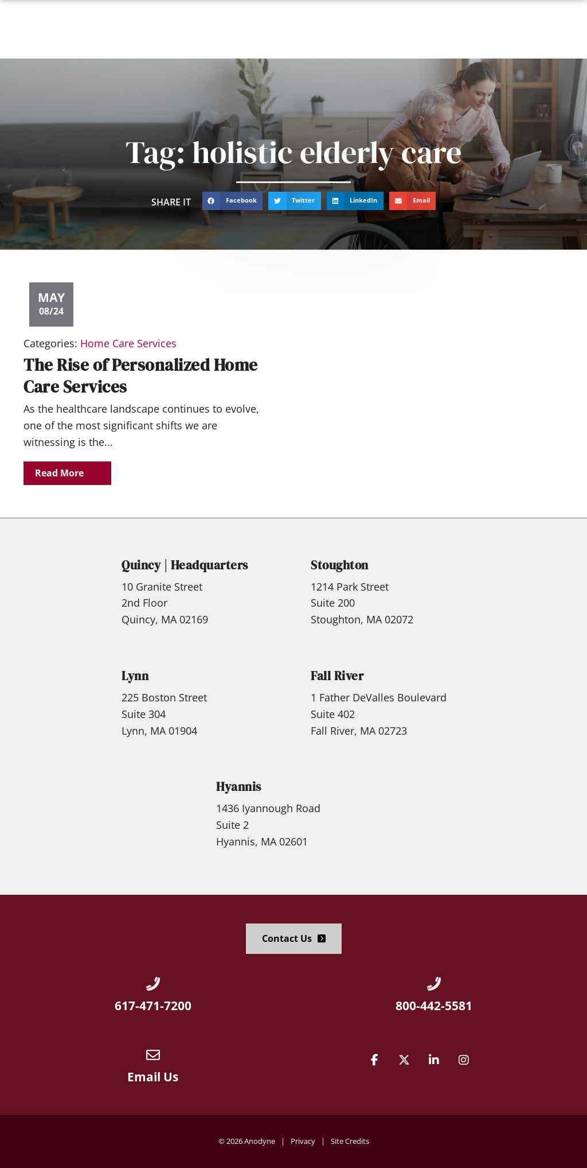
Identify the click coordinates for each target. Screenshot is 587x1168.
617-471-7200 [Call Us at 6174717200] (153, 1006)
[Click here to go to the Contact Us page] (294, 938)
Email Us (152, 1077)
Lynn (135, 676)
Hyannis (238, 786)
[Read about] (67, 473)
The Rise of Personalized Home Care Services (141, 376)
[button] (564, 29)
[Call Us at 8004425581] (434, 984)
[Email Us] (153, 1055)
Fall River (337, 676)
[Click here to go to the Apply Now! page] (500, 29)
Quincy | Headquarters (185, 565)
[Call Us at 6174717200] (153, 984)
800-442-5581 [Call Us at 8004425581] (434, 1006)
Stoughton (340, 565)
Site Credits (350, 1141)
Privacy (303, 1141)
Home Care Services (128, 343)
